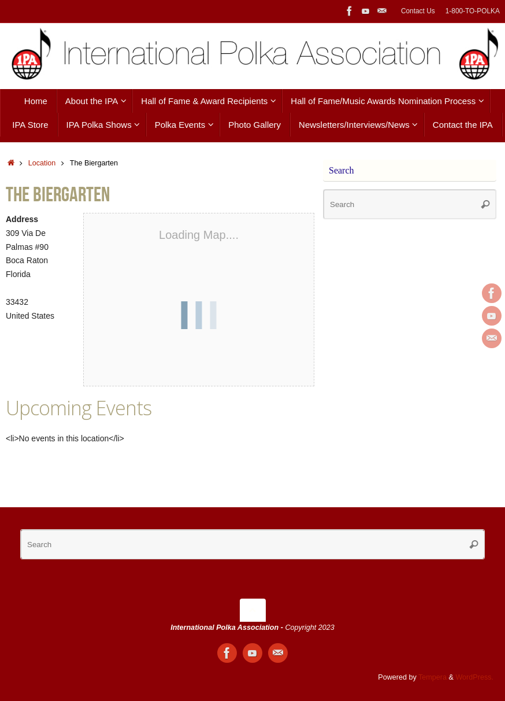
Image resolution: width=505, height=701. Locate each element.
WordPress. (474, 677)
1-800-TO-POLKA (472, 11)
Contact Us (418, 11)
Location (42, 163)
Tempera (432, 677)
